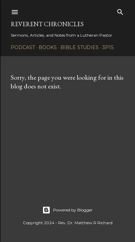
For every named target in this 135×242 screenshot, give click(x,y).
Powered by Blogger (67, 210)
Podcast (23, 47)
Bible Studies (79, 47)
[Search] (120, 10)
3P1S (108, 47)
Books (48, 47)
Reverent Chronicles (47, 24)
